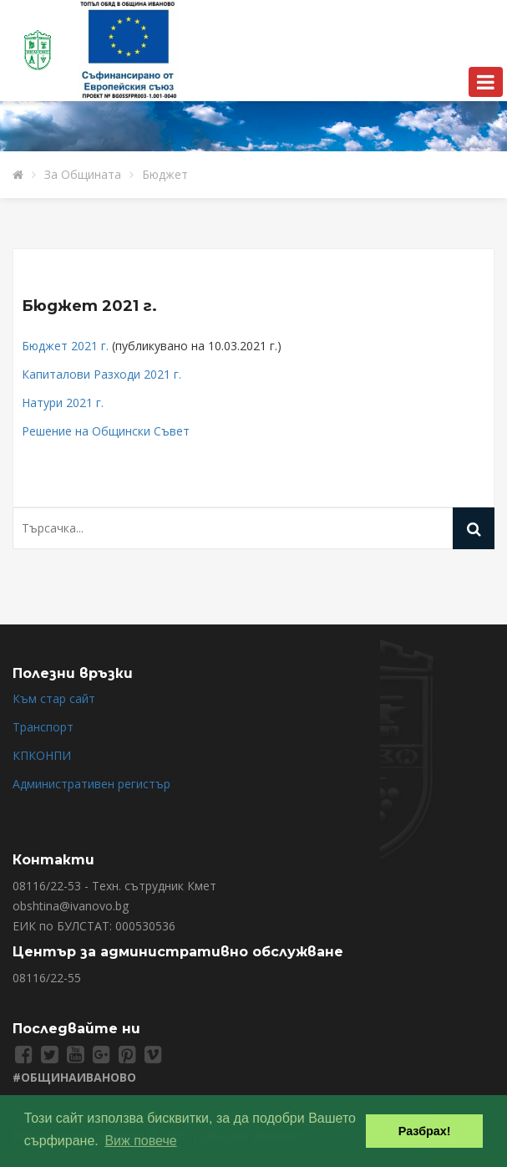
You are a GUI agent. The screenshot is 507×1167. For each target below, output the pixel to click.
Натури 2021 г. (63, 402)
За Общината (82, 174)
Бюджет (165, 174)
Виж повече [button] (140, 1141)
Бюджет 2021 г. (89, 306)
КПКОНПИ (42, 755)
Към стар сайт (54, 698)
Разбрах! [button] (424, 1131)
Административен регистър (91, 784)
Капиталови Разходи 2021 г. (101, 374)
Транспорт (43, 727)
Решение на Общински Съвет (106, 431)
